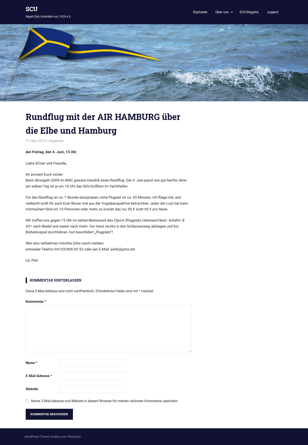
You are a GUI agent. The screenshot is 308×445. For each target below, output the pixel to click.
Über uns (224, 12)
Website (32, 389)
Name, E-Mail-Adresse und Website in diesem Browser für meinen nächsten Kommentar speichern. (104, 401)
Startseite (200, 12)
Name (31, 363)
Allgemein (56, 141)
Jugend (272, 12)
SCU (32, 9)
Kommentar (36, 302)
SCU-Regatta (249, 12)
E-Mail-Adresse (39, 376)
